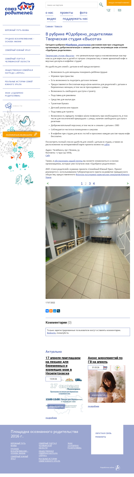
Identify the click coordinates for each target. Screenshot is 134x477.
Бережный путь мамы (17, 30)
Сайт (48, 156)
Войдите (51, 333)
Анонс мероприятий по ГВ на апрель (105, 360)
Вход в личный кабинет (119, 3)
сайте (107, 145)
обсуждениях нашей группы (68, 161)
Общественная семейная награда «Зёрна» (19, 71)
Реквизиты (100, 436)
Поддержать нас (75, 18)
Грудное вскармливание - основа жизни (19, 40)
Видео (51, 18)
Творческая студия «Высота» (60, 56)
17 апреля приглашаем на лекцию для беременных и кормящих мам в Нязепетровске (63, 365)
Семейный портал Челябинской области (17, 60)
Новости (17, 105)
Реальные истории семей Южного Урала (19, 83)
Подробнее (51, 417)
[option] (88, 242)
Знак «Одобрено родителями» (14, 94)
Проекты (66, 12)
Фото (83, 12)
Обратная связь (103, 433)
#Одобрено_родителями (78, 45)
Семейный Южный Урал (17, 50)
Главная (49, 26)
